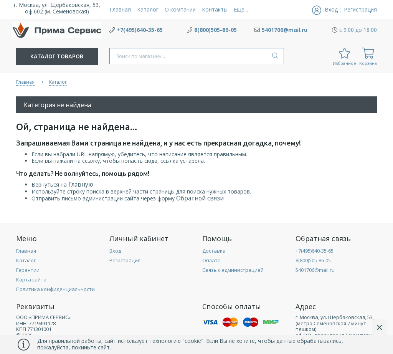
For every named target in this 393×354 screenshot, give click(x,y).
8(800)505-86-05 (313, 260)
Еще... (241, 9)
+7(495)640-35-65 (315, 250)
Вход (115, 250)
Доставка (214, 250)
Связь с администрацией (233, 269)
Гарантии (28, 269)
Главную (80, 184)
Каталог (26, 260)
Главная (26, 250)
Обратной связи (200, 198)
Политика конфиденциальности (55, 289)
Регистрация (124, 260)
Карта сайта (31, 279)
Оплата (211, 260)
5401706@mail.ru (315, 269)
